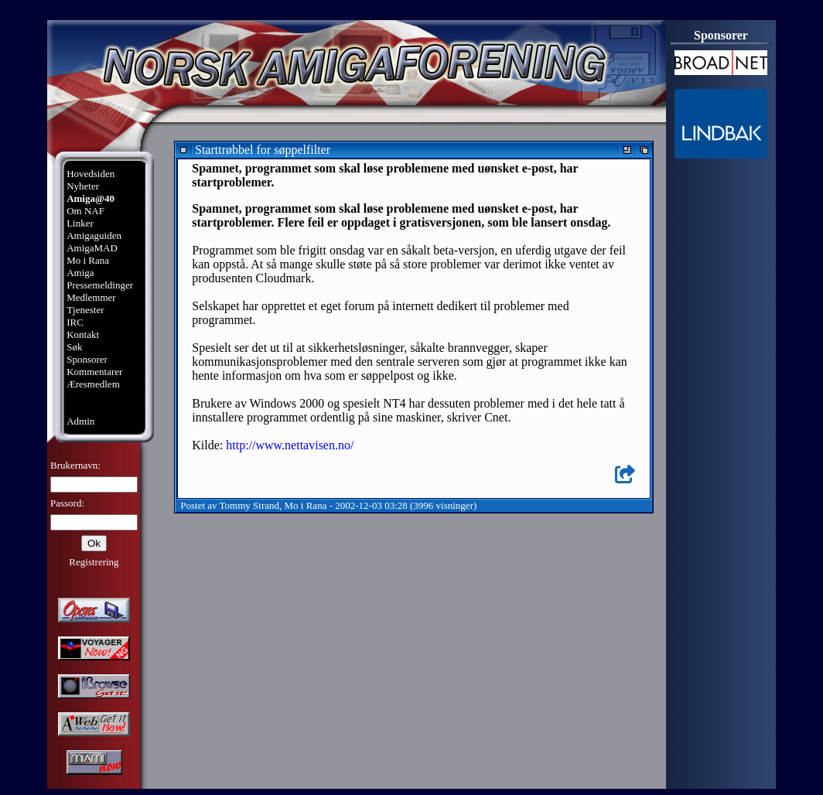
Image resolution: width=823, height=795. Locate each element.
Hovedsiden (90, 173)
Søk (74, 347)
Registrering (93, 562)
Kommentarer (94, 371)
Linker (80, 223)
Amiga (80, 272)
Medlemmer (91, 297)
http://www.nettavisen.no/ (289, 445)
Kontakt (83, 334)
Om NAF (85, 211)
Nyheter (83, 186)
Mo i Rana (88, 260)
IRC (75, 322)
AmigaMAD (92, 248)
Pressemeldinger (100, 285)
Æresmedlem (93, 384)
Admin (80, 421)
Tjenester (85, 310)
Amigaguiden (94, 235)
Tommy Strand (249, 505)
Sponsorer (87, 359)
